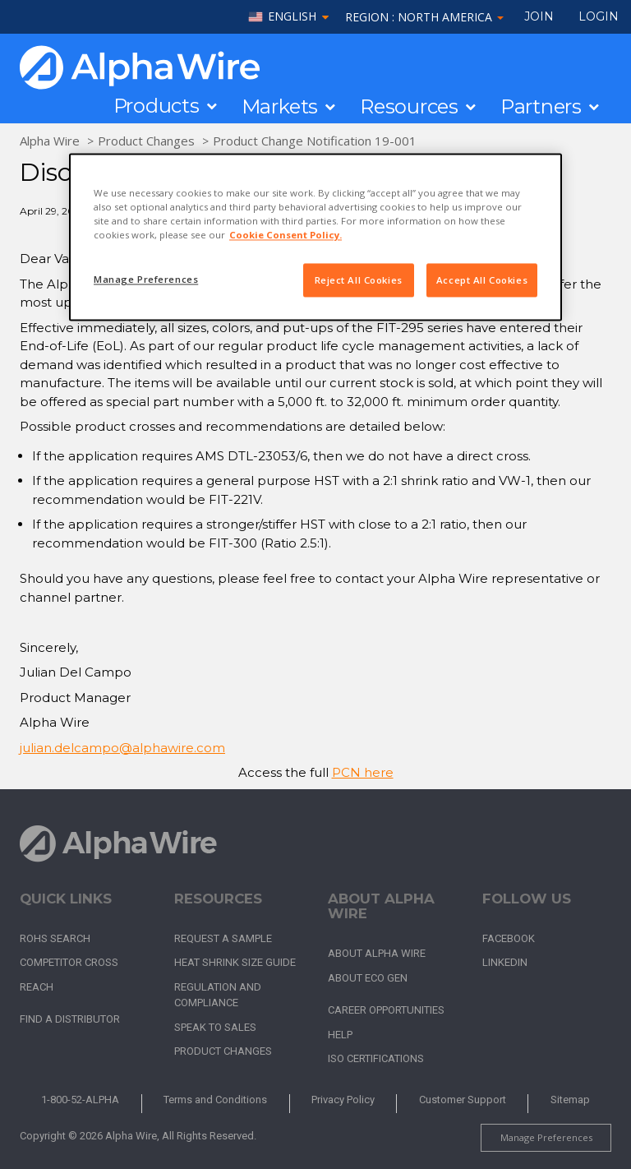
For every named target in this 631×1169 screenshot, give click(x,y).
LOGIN (598, 16)
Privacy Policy (343, 1099)
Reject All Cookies (359, 280)
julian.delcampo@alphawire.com (122, 747)
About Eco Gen (368, 978)
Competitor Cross (69, 962)
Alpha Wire (50, 140)
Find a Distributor (70, 1019)
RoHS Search (55, 938)
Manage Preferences (546, 1137)
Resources (409, 107)
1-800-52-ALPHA (80, 1099)
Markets (280, 107)
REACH (36, 987)
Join (539, 16)
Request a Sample (223, 938)
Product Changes (146, 140)
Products (156, 106)
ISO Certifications (376, 1058)
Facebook (508, 938)
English (292, 17)
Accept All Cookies (481, 280)
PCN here (363, 772)
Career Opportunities (386, 1010)
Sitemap (570, 1099)
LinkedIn (504, 962)
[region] (315, 237)
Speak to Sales (215, 1027)
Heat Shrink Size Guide (235, 962)
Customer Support (462, 1099)
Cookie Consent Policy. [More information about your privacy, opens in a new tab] (285, 235)
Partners (541, 107)
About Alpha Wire (377, 953)
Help (340, 1034)
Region (424, 17)
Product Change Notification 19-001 (315, 140)
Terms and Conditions (215, 1099)
